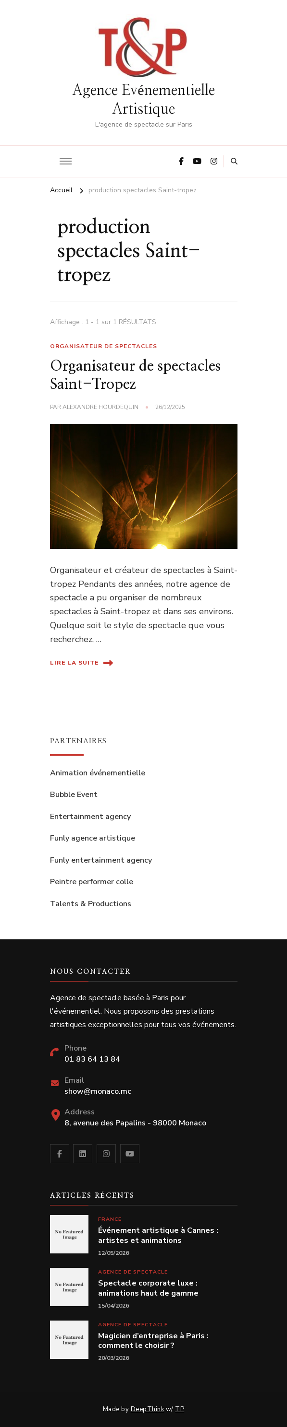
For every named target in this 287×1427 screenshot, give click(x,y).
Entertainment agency (90, 816)
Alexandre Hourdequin (100, 407)
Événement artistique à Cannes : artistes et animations (158, 1236)
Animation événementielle (97, 773)
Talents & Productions (90, 904)
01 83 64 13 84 (92, 1059)
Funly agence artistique (92, 838)
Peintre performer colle (91, 882)
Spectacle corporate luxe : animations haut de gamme (148, 1288)
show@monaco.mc (97, 1091)
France (110, 1219)
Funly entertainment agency (101, 860)
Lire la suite (81, 663)
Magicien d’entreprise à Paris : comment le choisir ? (153, 1341)
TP (179, 1409)
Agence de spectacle (133, 1271)
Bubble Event (74, 794)
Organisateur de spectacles (103, 346)
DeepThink (147, 1409)
